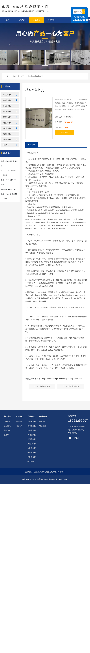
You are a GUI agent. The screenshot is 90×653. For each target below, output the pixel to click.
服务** (6, 435)
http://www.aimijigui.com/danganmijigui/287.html (62, 379)
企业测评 (37, 472)
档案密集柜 (38, 76)
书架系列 (6, 145)
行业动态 (19, 426)
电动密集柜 (7, 106)
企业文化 (7, 426)
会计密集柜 (7, 128)
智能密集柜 (7, 100)
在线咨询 (42, 426)
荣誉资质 (7, 430)
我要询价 (64, 132)
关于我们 (7, 417)
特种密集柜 (7, 139)
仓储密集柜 (7, 134)
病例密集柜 (7, 123)
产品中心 (36, 20)
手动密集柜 (7, 111)
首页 (7, 20)
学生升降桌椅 (58, 472)
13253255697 (77, 420)
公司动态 (19, 421)
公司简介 (22, 20)
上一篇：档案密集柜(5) (41, 386)
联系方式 (42, 421)
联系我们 (43, 417)
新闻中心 (51, 20)
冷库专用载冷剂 (47, 472)
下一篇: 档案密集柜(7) (71, 386)
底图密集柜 (7, 117)
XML (66, 479)
